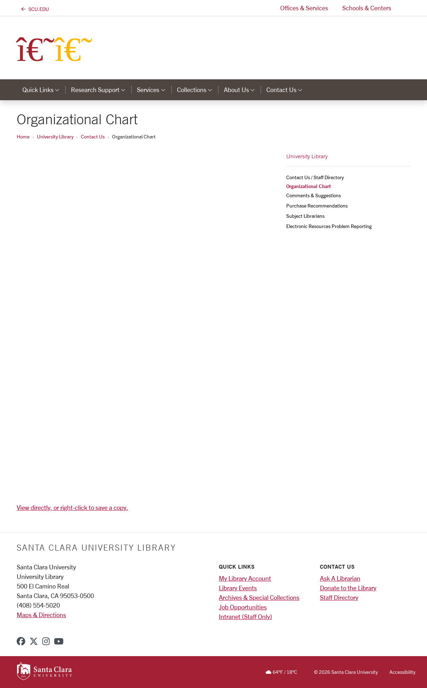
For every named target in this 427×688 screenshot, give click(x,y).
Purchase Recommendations (317, 206)
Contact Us (93, 136)
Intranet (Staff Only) (245, 616)
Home (23, 136)
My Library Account (245, 578)
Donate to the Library (348, 587)
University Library (55, 136)
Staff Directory (339, 597)
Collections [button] (197, 89)
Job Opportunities (243, 606)
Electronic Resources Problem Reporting (329, 226)
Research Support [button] (101, 89)
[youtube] (58, 641)
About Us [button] (242, 89)
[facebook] (21, 641)
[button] (404, 8)
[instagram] (46, 641)
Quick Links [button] (43, 89)
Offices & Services (304, 7)
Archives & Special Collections (259, 597)
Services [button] (154, 89)
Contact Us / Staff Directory (315, 177)
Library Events (238, 587)
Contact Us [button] (287, 89)
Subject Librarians (305, 216)
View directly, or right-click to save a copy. (72, 507)
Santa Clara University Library (96, 547)
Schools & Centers (366, 7)
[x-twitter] (33, 641)
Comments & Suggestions (313, 195)
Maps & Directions (41, 614)
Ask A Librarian (340, 578)
